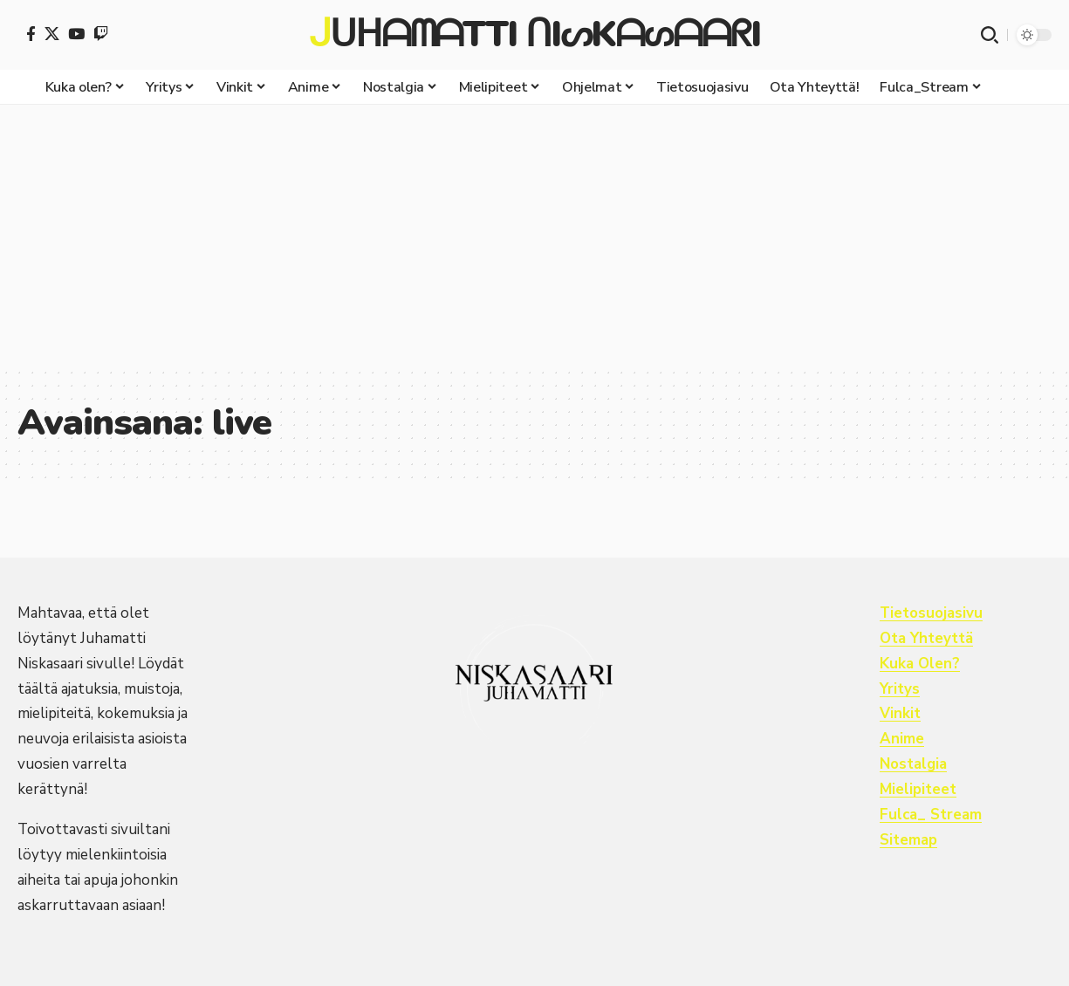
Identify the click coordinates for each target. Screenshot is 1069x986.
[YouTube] (76, 33)
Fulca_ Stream (931, 815)
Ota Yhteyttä (927, 638)
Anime (902, 739)
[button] (989, 35)
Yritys (900, 689)
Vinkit (900, 713)
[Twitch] (101, 33)
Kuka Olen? (920, 664)
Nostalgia (914, 764)
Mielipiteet (918, 789)
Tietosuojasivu (931, 613)
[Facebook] (31, 33)
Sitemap (909, 840)
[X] (52, 33)
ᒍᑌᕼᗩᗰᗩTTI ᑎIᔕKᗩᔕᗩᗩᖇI (534, 35)
